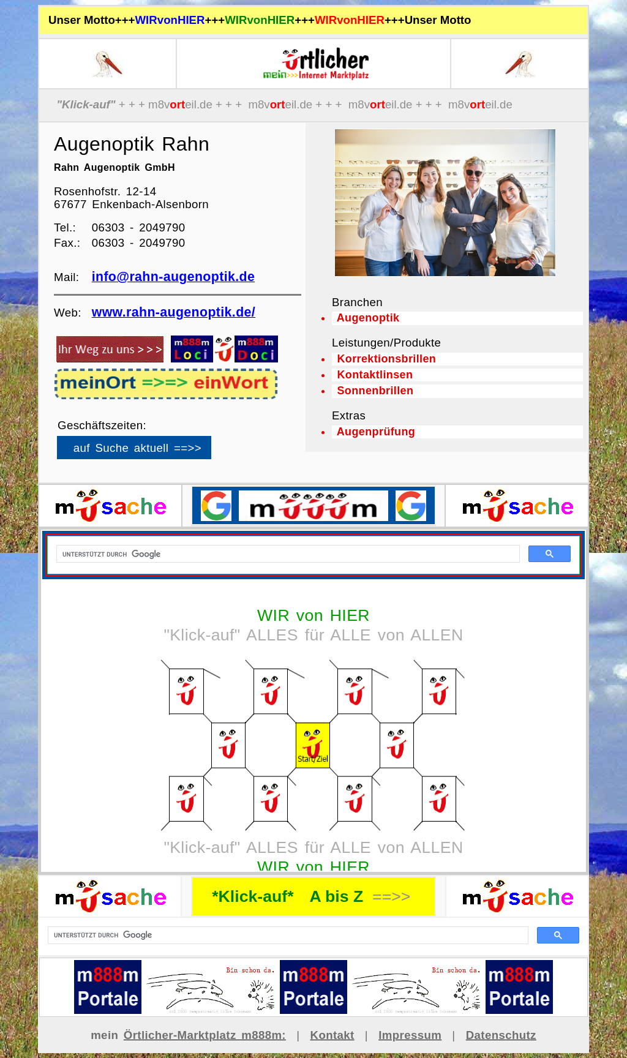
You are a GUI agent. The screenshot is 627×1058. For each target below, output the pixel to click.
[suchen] (287, 935)
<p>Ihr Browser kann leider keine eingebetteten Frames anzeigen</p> (155, 445)
